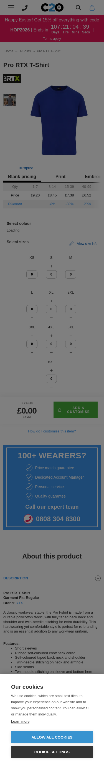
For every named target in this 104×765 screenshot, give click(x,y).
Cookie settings (52, 752)
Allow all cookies (51, 737)
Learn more (20, 721)
